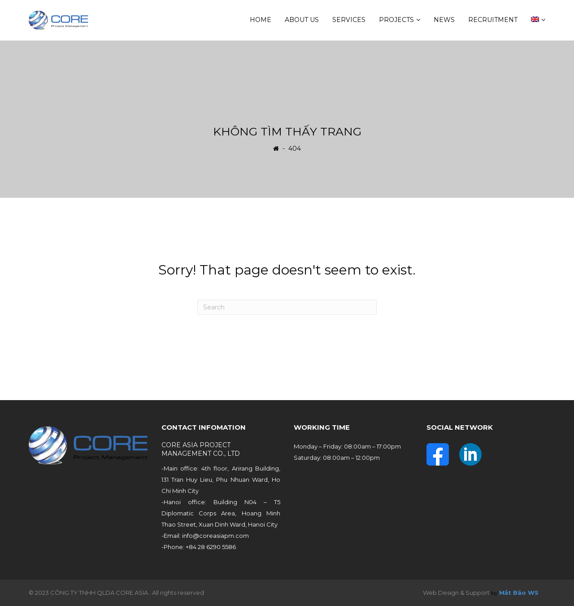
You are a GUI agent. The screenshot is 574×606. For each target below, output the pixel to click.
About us (302, 20)
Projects (396, 20)
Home (260, 20)
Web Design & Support (456, 592)
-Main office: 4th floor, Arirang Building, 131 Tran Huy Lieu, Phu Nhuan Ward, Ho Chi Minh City (221, 479)
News (444, 20)
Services (348, 20)
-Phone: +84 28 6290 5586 (198, 546)
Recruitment (492, 20)
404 (294, 148)
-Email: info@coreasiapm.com (205, 535)
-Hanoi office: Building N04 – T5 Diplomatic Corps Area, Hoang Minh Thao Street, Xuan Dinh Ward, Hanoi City (221, 513)
